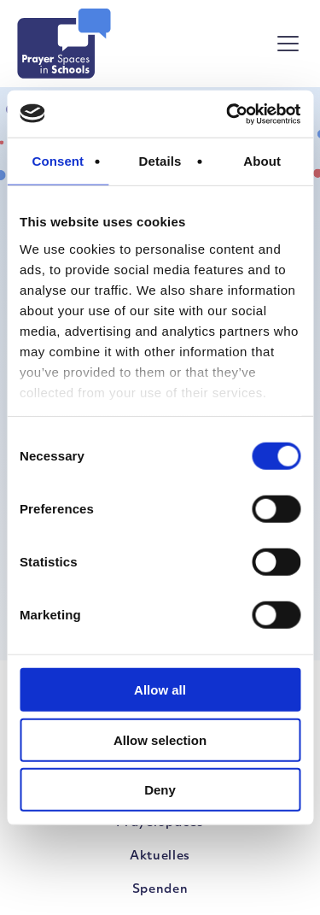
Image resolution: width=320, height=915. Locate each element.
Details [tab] (160, 161)
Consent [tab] (58, 161)
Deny (160, 790)
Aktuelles (160, 856)
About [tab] (262, 161)
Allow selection (160, 739)
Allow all (160, 690)
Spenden (160, 889)
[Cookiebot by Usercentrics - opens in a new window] (227, 114)
